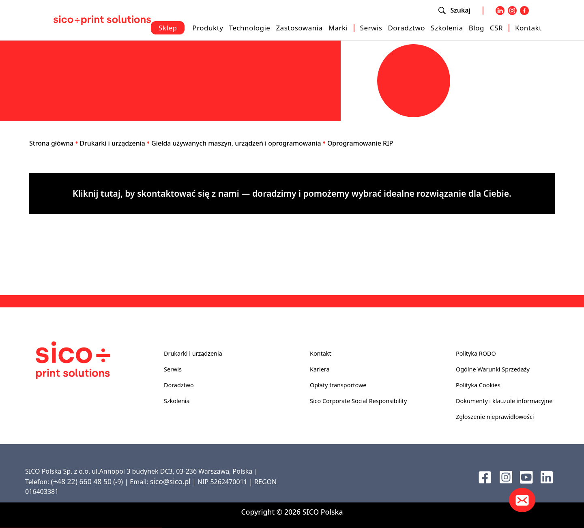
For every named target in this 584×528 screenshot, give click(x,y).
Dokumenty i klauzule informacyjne (504, 401)
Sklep (168, 27)
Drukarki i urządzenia (112, 143)
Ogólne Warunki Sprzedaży (493, 369)
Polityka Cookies (478, 385)
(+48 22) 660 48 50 (81, 481)
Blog (476, 27)
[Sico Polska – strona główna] (102, 19)
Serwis (371, 27)
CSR (496, 27)
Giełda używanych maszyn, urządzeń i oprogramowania (236, 143)
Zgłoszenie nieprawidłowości (495, 417)
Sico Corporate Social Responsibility (358, 401)
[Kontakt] (522, 500)
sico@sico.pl (170, 481)
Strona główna (51, 143)
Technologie (249, 27)
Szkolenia (447, 27)
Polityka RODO (476, 353)
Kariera (319, 369)
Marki (338, 27)
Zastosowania (299, 27)
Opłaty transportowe (338, 385)
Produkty (207, 27)
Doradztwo (406, 27)
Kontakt (528, 27)
